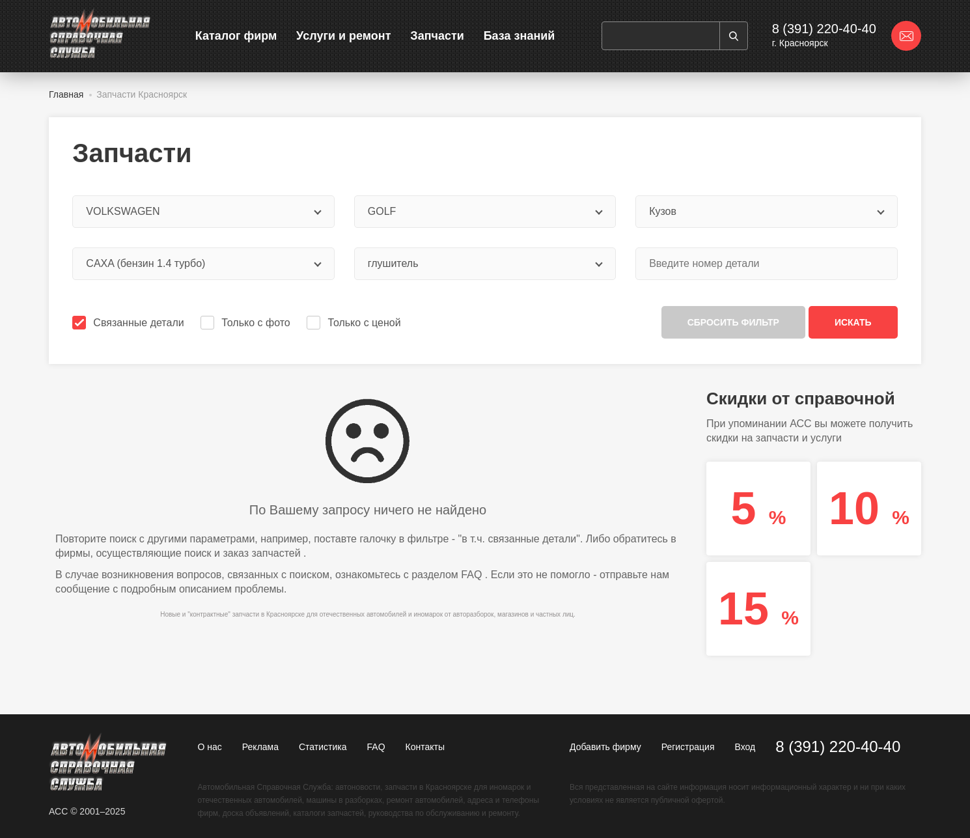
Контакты (425, 747)
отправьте (624, 574)
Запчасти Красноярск (141, 94)
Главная (66, 94)
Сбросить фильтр (733, 322)
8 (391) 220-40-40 (824, 28)
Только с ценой (354, 322)
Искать (853, 322)
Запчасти (437, 36)
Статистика (323, 747)
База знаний (519, 36)
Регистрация (688, 747)
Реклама (260, 747)
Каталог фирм (236, 36)
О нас (210, 747)
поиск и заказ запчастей (242, 553)
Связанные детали (129, 322)
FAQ (471, 574)
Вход (744, 747)
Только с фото (246, 322)
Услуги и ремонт (343, 36)
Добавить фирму (605, 747)
